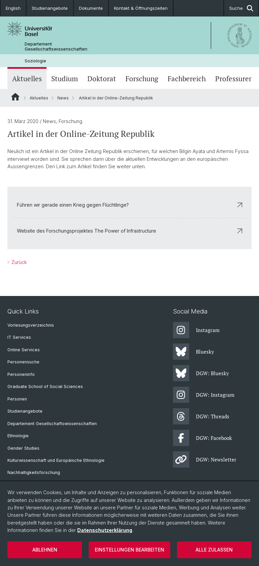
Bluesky (193, 352)
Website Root (15, 96)
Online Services (23, 349)
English (13, 8)
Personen (17, 398)
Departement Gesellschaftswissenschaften (56, 46)
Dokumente (91, 8)
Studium (64, 78)
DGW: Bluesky (201, 373)
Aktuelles (27, 78)
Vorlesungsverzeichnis (30, 325)
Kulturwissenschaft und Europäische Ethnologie (56, 460)
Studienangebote (50, 8)
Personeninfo (21, 374)
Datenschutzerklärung (104, 530)
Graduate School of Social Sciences (45, 386)
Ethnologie (18, 435)
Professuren (234, 78)
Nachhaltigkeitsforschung (33, 472)
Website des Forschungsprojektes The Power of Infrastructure (129, 231)
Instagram (196, 330)
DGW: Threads (201, 416)
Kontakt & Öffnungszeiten (141, 8)
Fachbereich (187, 78)
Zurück (18, 262)
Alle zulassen (214, 550)
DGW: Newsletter (204, 459)
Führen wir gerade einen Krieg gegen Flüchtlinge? (129, 205)
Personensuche (23, 361)
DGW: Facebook (202, 438)
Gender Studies (23, 448)
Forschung (141, 78)
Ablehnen (44, 550)
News (63, 97)
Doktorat (101, 78)
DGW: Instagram (203, 395)
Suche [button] (241, 8)
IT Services (19, 337)
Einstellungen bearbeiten (129, 550)
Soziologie (35, 60)
